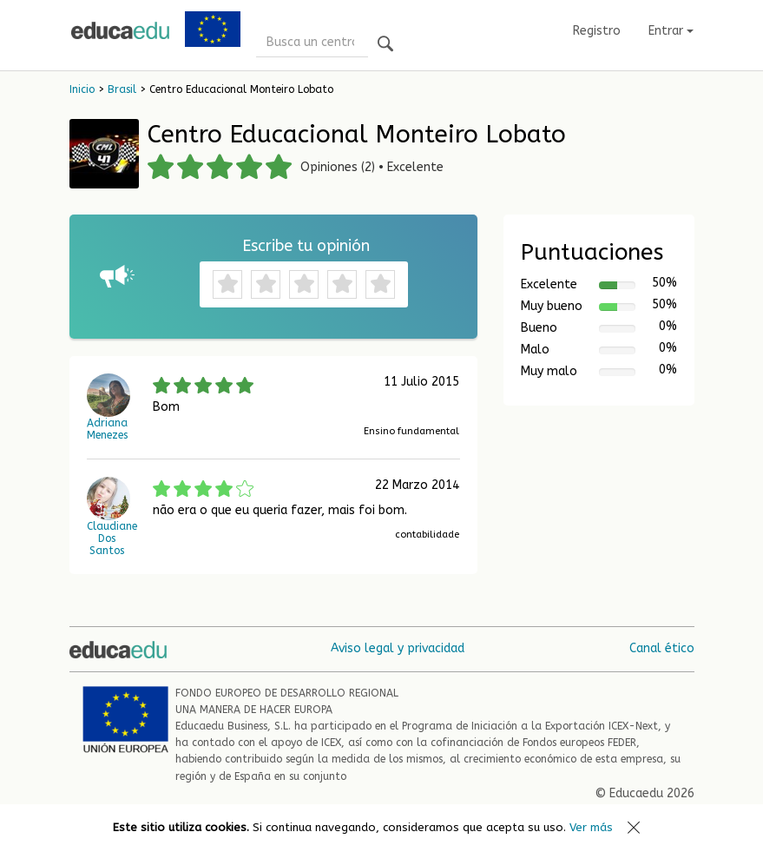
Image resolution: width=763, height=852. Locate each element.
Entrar (671, 30)
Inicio (82, 89)
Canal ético (661, 648)
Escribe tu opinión (306, 245)
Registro (597, 30)
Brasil (122, 89)
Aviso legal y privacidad (397, 648)
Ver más (591, 827)
